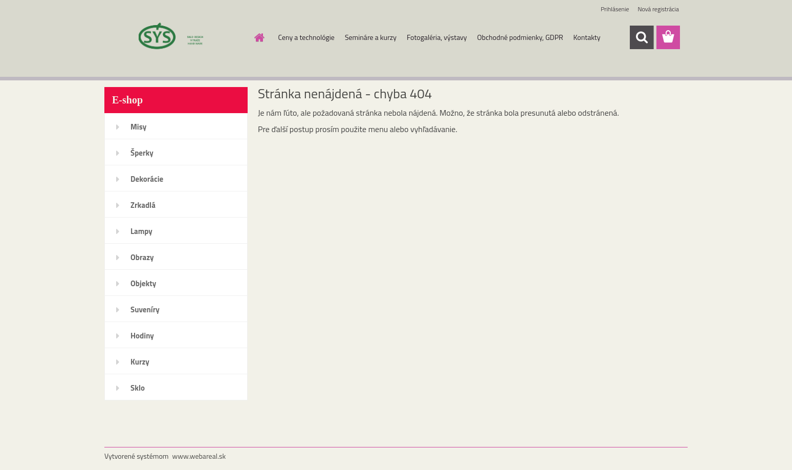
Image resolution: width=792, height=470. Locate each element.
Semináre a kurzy (371, 37)
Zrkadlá (143, 205)
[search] (641, 37)
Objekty (143, 283)
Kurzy (139, 362)
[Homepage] (259, 37)
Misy (138, 127)
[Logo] (174, 37)
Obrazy (142, 257)
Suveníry (145, 309)
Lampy (141, 231)
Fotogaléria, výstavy (437, 37)
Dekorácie (146, 179)
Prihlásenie (615, 9)
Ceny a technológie (306, 37)
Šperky (141, 153)
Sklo (137, 388)
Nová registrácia (658, 9)
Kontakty (587, 37)
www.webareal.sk (199, 456)
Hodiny (142, 335)
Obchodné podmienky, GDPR (520, 37)
